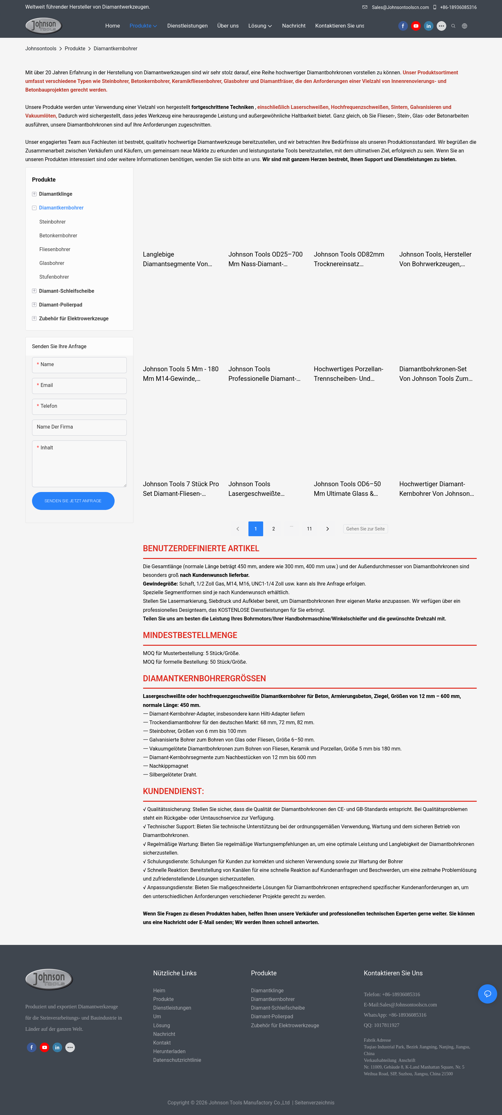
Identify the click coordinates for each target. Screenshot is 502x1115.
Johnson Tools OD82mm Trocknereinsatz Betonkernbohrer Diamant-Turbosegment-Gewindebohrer (351, 259)
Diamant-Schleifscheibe (278, 1008)
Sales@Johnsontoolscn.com (396, 7)
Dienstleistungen (172, 1008)
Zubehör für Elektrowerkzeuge (285, 1025)
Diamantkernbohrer (115, 48)
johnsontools (40, 48)
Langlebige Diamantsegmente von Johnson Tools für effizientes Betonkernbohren (175, 259)
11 (309, 528)
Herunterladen (169, 1051)
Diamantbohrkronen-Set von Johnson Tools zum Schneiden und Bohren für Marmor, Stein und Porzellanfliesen (436, 374)
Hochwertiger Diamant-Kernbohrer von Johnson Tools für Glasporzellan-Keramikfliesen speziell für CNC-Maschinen (437, 489)
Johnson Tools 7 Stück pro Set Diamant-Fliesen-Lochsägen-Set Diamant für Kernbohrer (181, 489)
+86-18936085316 (454, 7)
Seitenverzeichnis (314, 1103)
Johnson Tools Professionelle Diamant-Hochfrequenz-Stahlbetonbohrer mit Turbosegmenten (262, 374)
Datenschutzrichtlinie (177, 1060)
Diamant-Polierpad (272, 1016)
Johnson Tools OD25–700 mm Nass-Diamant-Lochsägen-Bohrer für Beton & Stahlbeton (265, 259)
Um (157, 1016)
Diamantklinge (267, 991)
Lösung (161, 1025)
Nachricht (164, 1034)
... (291, 525)
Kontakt (162, 1043)
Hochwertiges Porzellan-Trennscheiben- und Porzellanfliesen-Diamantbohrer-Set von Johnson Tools (348, 374)
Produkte (75, 48)
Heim (159, 991)
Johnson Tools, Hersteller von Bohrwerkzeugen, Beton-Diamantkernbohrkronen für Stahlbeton (435, 259)
